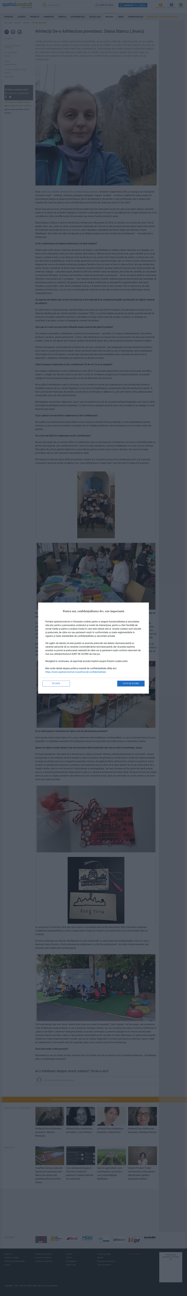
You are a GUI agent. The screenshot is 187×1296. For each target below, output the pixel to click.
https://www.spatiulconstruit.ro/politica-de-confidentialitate (75, 672)
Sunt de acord (131, 683)
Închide (56, 683)
